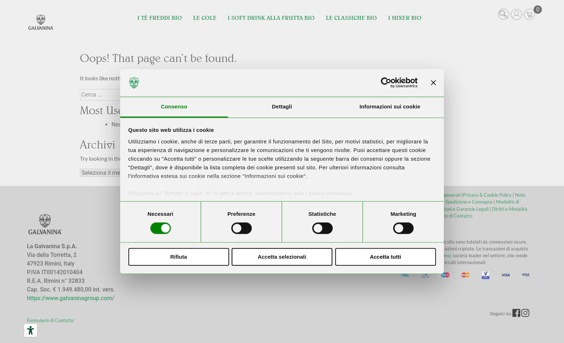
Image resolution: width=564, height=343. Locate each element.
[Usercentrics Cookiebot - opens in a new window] (386, 82)
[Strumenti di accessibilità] (30, 330)
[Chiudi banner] (433, 82)
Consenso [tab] (174, 106)
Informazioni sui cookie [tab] (390, 106)
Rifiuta (178, 257)
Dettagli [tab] (282, 106)
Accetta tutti (385, 257)
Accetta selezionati (282, 257)
